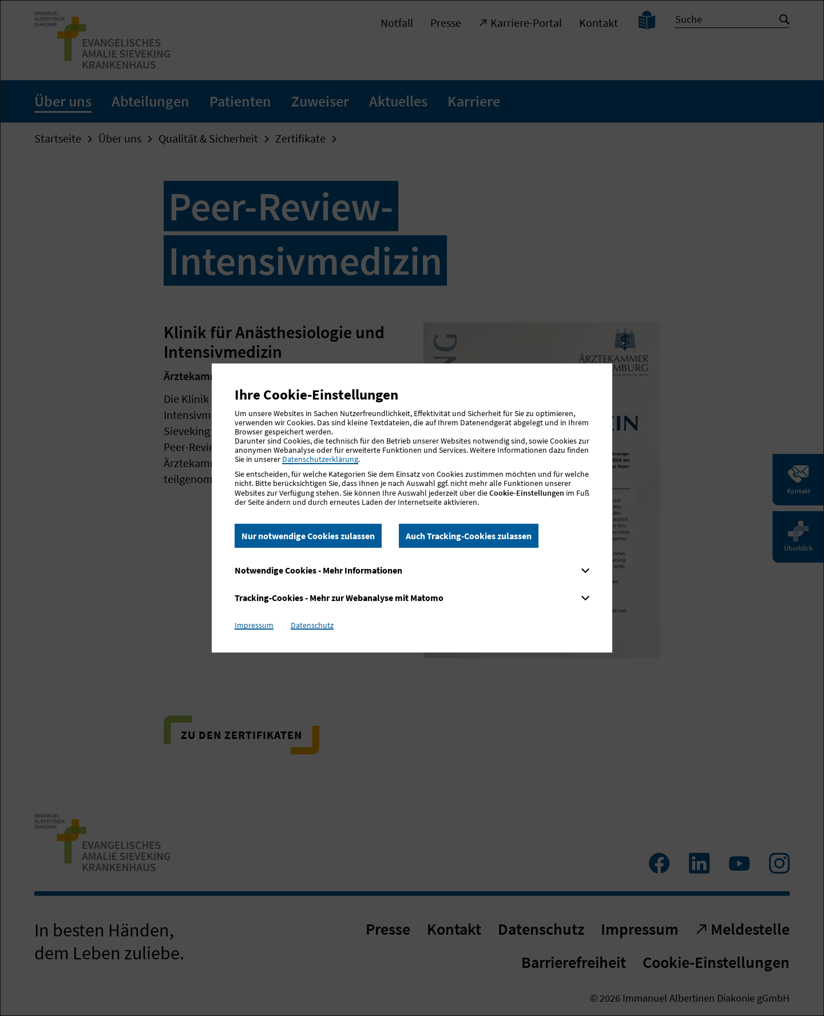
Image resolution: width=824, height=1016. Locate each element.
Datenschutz (312, 625)
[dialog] (412, 508)
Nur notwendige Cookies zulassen (308, 535)
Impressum (254, 625)
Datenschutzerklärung (320, 459)
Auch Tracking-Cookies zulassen (469, 535)
